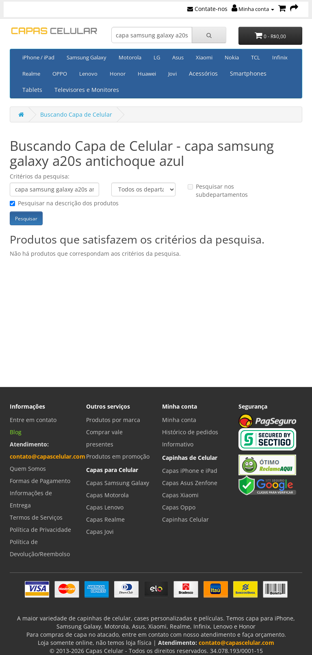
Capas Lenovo (105, 507)
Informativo (177, 444)
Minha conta (253, 9)
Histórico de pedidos (190, 432)
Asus (178, 57)
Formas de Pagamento (40, 481)
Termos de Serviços (36, 517)
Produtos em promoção (118, 456)
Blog (16, 432)
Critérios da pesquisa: (39, 176)
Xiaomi (204, 57)
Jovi (172, 73)
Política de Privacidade (40, 529)
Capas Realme (105, 519)
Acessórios (203, 73)
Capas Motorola (107, 495)
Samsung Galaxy (86, 57)
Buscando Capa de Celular (76, 114)
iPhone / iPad (38, 57)
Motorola (130, 57)
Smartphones (248, 73)
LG (157, 57)
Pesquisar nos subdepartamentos (218, 190)
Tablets (32, 90)
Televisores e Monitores (86, 90)
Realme (31, 73)
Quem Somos (28, 468)
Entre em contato (33, 420)
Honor (118, 73)
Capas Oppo (178, 507)
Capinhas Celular (185, 519)
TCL (255, 57)
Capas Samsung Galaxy (117, 483)
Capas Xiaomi (180, 495)
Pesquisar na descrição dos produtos (64, 203)
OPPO (59, 73)
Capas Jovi (100, 531)
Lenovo (88, 73)
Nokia (232, 57)
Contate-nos (207, 9)
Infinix (280, 57)
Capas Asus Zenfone (189, 483)
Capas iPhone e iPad (189, 470)
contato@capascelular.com (47, 456)
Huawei (147, 73)
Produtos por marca (113, 420)
